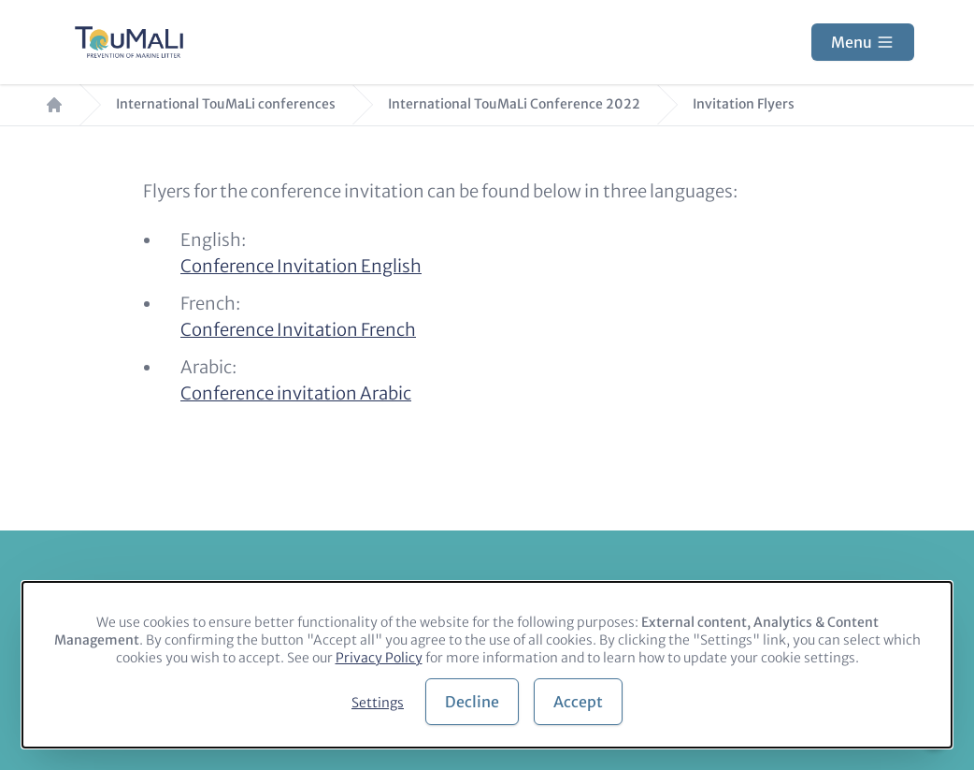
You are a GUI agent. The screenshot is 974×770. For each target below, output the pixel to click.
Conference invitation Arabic (295, 393)
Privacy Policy (379, 657)
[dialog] (487, 665)
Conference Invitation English (301, 266)
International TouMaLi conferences (226, 104)
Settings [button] (377, 702)
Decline (472, 701)
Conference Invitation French (298, 330)
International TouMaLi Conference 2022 (514, 104)
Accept (578, 701)
